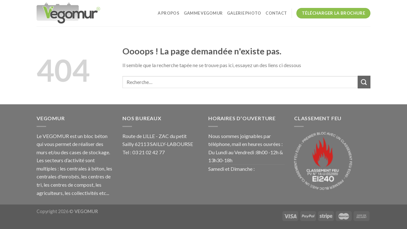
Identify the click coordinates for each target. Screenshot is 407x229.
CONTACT (276, 13)
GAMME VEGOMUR (203, 13)
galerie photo (244, 13)
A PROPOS (168, 13)
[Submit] (364, 82)
